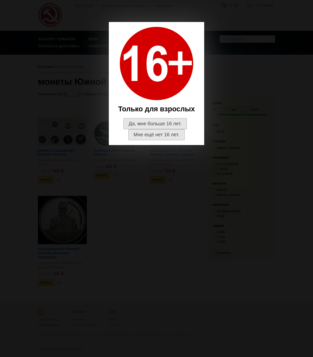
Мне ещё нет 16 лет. (156, 134)
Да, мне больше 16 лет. (155, 123)
